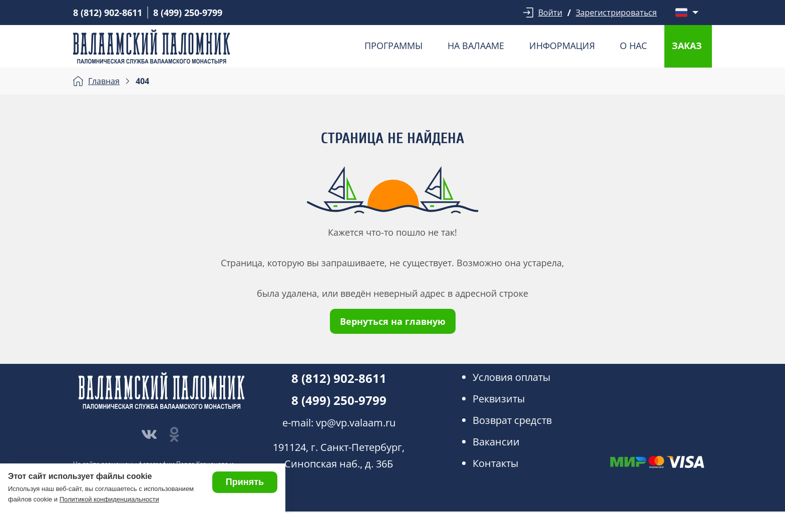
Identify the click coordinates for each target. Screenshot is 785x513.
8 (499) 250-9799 (187, 13)
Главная (104, 81)
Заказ (687, 46)
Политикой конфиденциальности (109, 499)
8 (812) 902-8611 (107, 13)
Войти (550, 12)
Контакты (495, 463)
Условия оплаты (511, 377)
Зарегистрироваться (616, 12)
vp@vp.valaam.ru (356, 422)
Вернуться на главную (393, 321)
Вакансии (496, 441)
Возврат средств (512, 420)
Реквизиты (499, 398)
